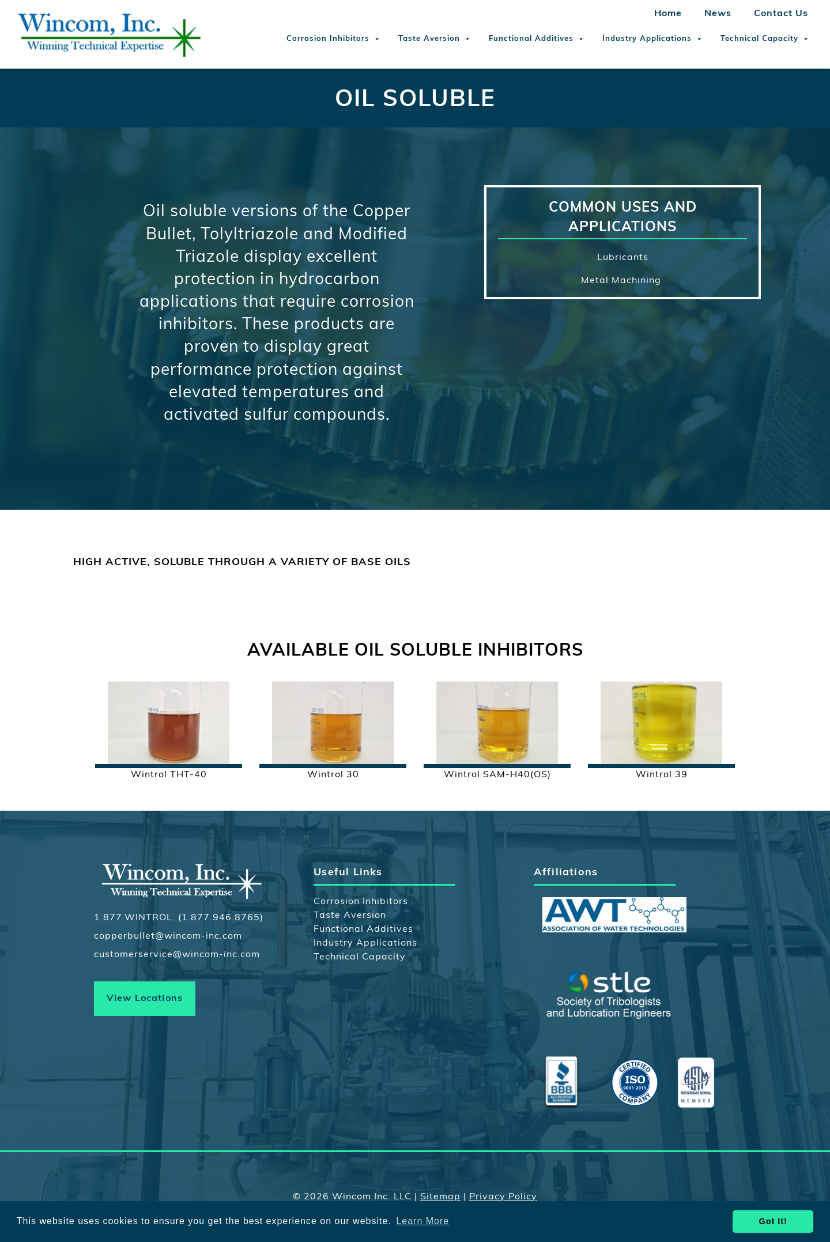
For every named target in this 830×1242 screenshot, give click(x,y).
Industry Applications (652, 39)
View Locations (145, 998)
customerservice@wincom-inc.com (177, 954)
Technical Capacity (765, 39)
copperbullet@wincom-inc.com (168, 936)
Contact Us (781, 13)
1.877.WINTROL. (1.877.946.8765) (178, 918)
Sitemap (440, 1197)
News (717, 13)
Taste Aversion (434, 39)
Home (668, 13)
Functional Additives (537, 39)
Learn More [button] (422, 1221)
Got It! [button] (773, 1221)
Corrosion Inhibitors (333, 39)
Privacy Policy (503, 1197)
